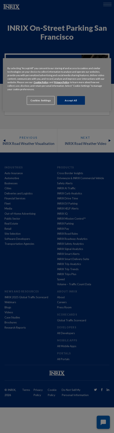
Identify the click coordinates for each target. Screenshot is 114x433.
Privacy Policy (61, 82)
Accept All (71, 100)
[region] (57, 84)
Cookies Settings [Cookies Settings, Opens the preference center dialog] (41, 100)
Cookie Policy (41, 82)
